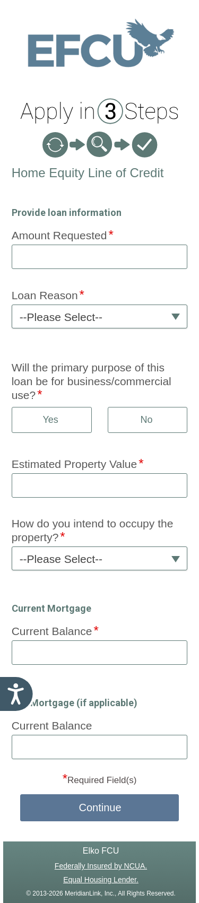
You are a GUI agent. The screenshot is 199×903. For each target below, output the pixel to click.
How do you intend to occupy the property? (93, 530)
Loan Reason (45, 295)
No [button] (146, 419)
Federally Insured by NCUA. (101, 866)
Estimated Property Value (74, 464)
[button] (100, 316)
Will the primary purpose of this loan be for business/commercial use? (91, 381)
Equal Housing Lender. (101, 879)
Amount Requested (59, 235)
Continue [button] (100, 807)
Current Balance (52, 631)
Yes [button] (50, 419)
